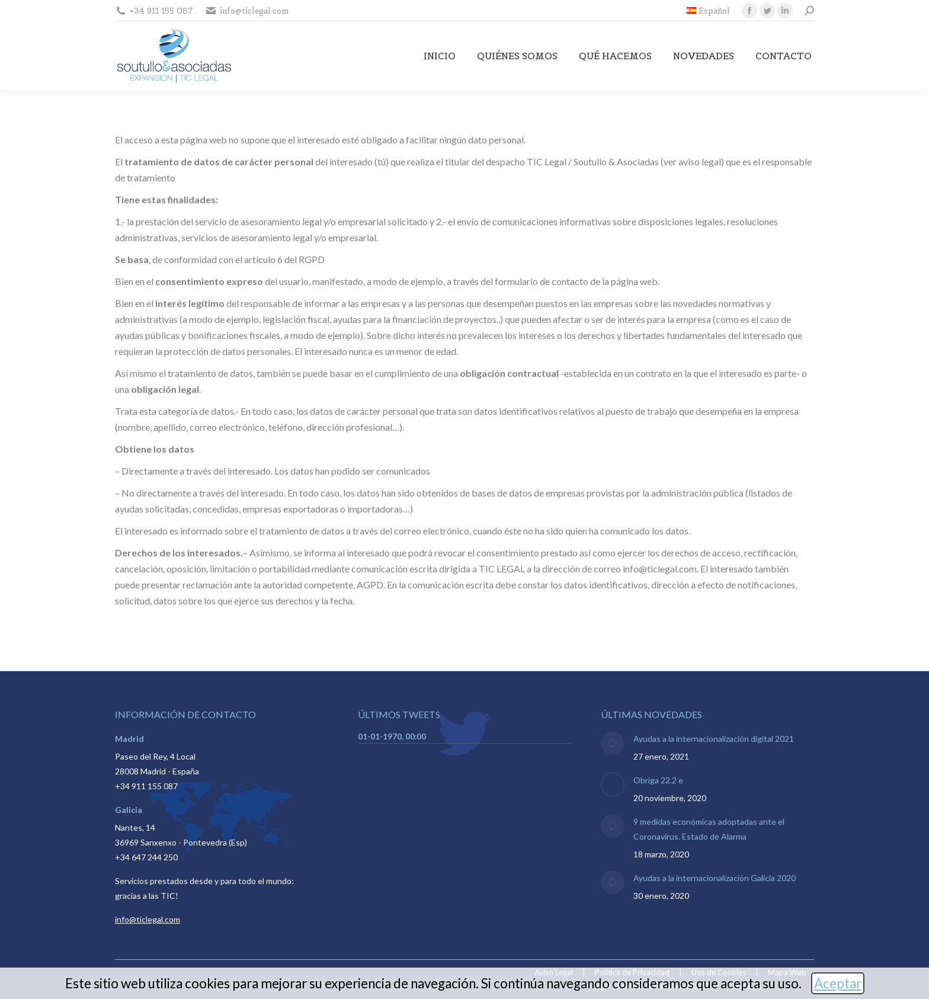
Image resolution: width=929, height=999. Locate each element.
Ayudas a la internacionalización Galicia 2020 (714, 878)
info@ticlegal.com (147, 919)
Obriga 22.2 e (658, 780)
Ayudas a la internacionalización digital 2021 (713, 739)
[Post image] (612, 743)
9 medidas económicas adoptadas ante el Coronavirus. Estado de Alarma (708, 829)
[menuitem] (708, 11)
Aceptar (837, 983)
